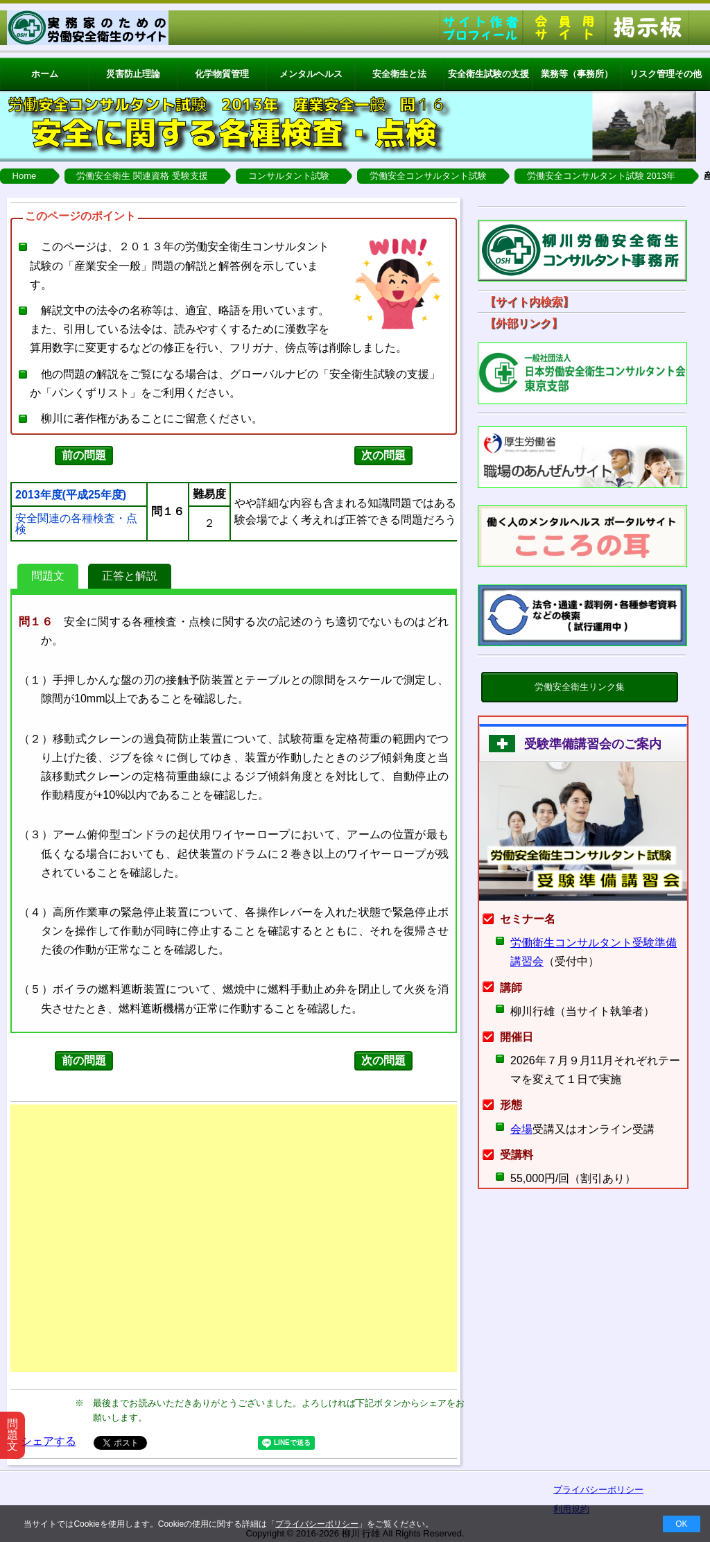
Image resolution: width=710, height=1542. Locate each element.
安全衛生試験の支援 (488, 74)
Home (24, 176)
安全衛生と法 (399, 74)
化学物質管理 (222, 74)
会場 (521, 1129)
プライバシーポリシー (316, 1524)
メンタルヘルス (311, 74)
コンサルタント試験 (288, 176)
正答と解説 (129, 576)
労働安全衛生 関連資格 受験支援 (141, 176)
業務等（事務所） (577, 74)
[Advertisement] (233, 1238)
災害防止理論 (133, 74)
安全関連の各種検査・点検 (76, 524)
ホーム (44, 74)
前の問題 (84, 455)
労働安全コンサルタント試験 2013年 (601, 176)
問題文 (47, 576)
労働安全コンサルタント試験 (428, 176)
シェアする (48, 1441)
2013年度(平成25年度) (70, 495)
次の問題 (383, 455)
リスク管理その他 (666, 74)
